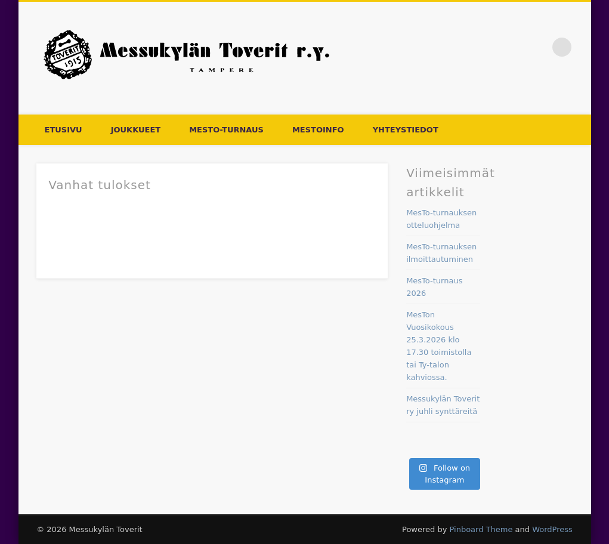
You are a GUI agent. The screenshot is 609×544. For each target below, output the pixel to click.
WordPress (552, 529)
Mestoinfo (318, 129)
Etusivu (63, 129)
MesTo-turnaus (226, 129)
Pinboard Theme (480, 529)
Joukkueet (136, 129)
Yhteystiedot (405, 129)
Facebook (537, 47)
